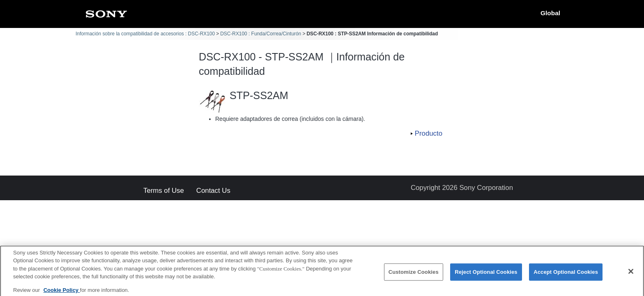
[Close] (631, 275)
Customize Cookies (414, 276)
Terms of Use (163, 190)
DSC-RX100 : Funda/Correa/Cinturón (260, 34)
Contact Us (213, 190)
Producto (428, 133)
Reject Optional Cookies (486, 276)
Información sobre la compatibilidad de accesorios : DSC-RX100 (145, 34)
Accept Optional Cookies (566, 276)
